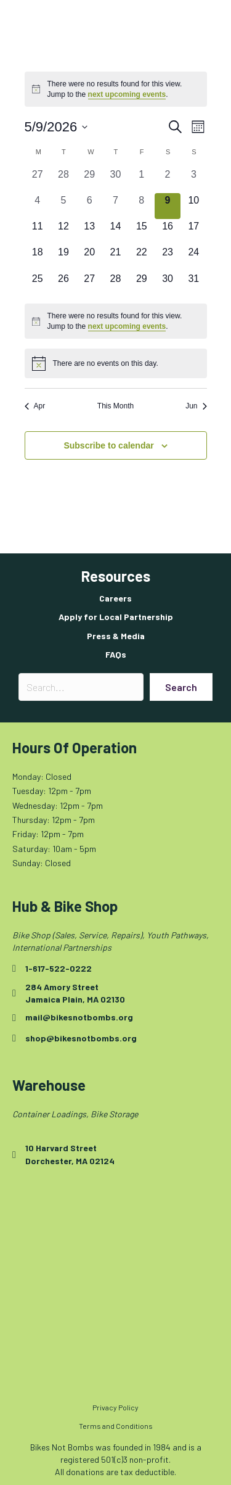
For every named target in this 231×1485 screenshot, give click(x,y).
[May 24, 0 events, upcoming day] (193, 258)
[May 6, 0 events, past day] (89, 206)
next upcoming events (127, 94)
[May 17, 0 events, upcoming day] (193, 232)
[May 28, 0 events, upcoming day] (115, 284)
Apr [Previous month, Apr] (35, 406)
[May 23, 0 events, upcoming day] (167, 258)
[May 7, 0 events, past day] (115, 206)
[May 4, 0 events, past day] (38, 206)
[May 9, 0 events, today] (167, 206)
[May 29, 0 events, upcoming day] (142, 284)
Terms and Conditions (116, 1425)
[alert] (116, 89)
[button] (181, 687)
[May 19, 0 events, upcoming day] (63, 258)
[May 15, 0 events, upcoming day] (142, 232)
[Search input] (81, 687)
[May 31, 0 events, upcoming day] (193, 284)
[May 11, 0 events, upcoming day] (38, 232)
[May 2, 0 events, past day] (167, 180)
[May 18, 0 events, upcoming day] (38, 258)
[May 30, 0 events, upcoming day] (167, 284)
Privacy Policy (115, 1407)
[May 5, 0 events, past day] (63, 206)
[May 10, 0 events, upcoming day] (193, 206)
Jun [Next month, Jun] (195, 406)
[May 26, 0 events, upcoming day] (63, 284)
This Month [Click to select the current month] (115, 406)
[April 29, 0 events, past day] (89, 180)
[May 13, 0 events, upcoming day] (89, 232)
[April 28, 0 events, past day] (63, 180)
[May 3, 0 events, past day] (193, 180)
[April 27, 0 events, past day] (38, 180)
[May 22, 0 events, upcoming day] (142, 258)
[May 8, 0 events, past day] (142, 206)
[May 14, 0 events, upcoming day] (115, 232)
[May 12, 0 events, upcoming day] (63, 232)
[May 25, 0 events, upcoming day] (38, 284)
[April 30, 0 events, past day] (115, 180)
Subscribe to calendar (108, 445)
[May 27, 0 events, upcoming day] (89, 284)
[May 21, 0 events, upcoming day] (115, 258)
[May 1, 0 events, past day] (142, 180)
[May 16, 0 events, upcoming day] (167, 232)
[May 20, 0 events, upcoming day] (89, 258)
